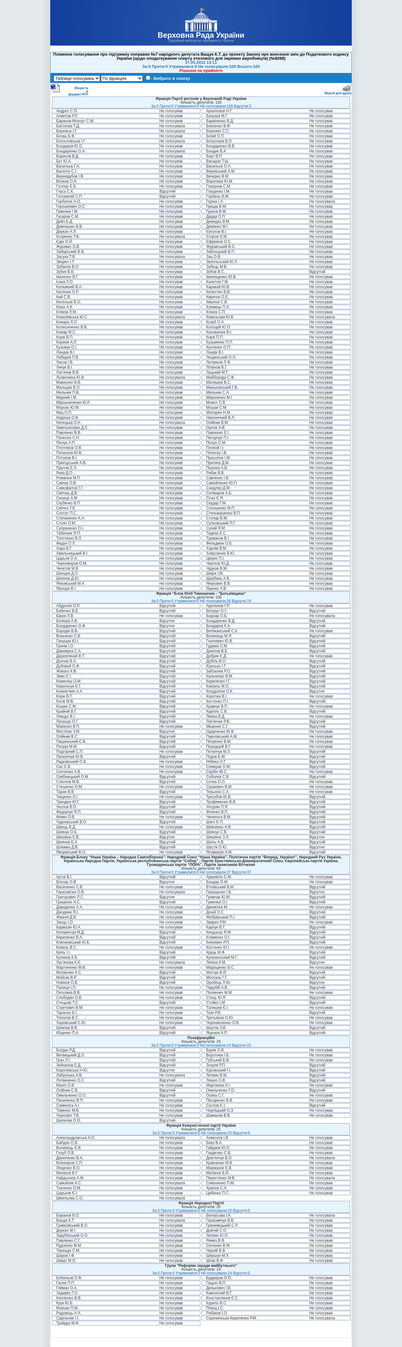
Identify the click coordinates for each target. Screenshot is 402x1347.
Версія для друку (337, 92)
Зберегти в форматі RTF (69, 90)
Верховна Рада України (201, 35)
